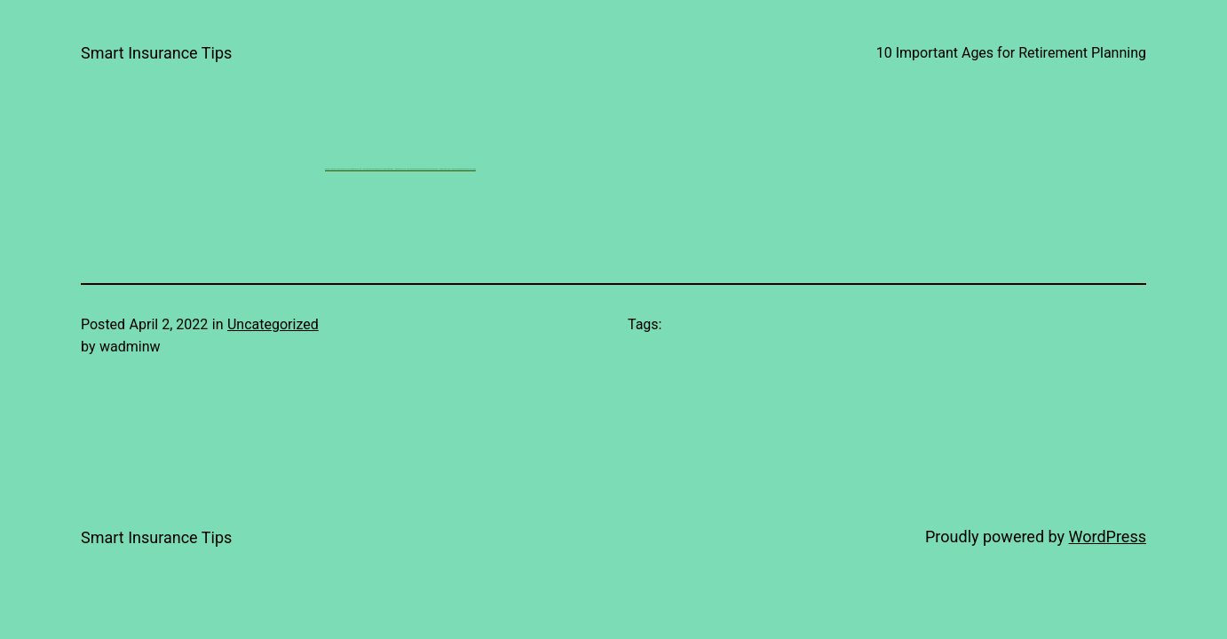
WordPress (1107, 536)
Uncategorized (273, 324)
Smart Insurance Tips (156, 52)
